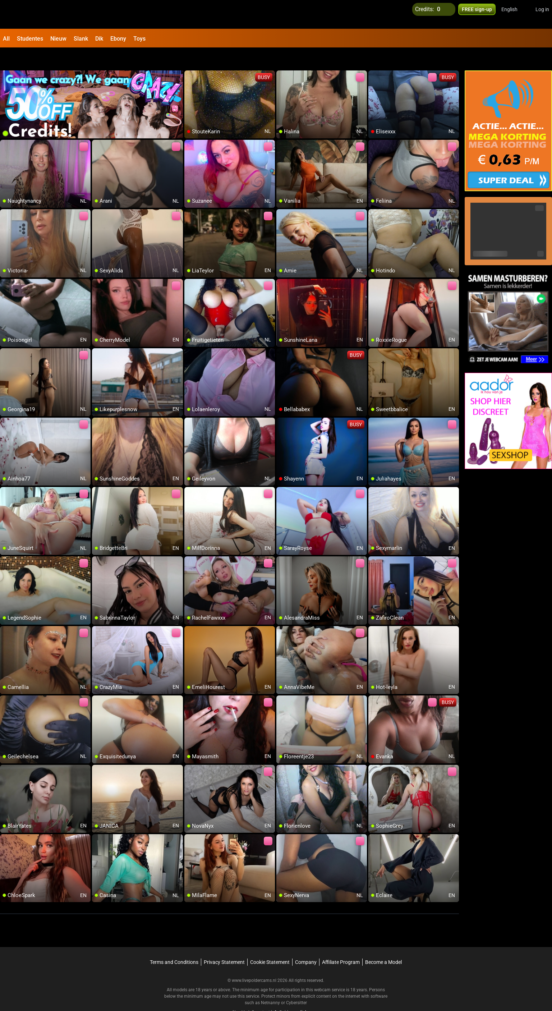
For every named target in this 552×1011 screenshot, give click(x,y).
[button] (514, 14)
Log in (542, 14)
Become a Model (383, 943)
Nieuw (58, 38)
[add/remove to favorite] (190, 57)
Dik (99, 38)
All (6, 38)
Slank (81, 38)
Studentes (30, 38)
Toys (139, 38)
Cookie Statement (270, 943)
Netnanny (271, 984)
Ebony (118, 38)
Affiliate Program (341, 943)
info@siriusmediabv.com (295, 993)
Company (306, 943)
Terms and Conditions (174, 943)
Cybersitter (296, 984)
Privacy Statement (224, 943)
